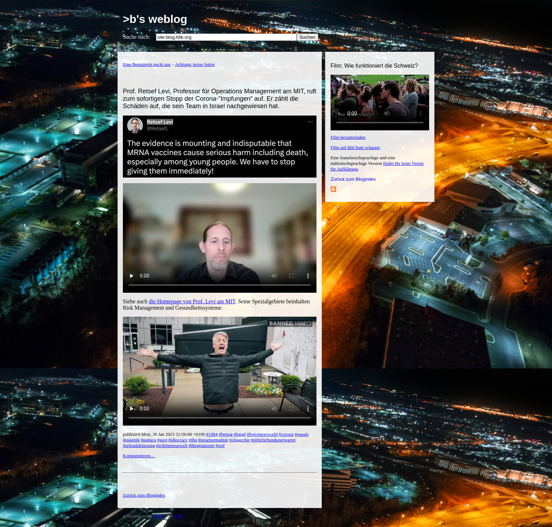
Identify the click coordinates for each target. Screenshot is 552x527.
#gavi (162, 439)
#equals (302, 434)
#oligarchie (239, 439)
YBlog (159, 516)
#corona (286, 434)
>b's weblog (155, 19)
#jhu (193, 439)
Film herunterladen (348, 137)
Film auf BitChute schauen (355, 147)
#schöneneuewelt (172, 445)
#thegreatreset (201, 445)
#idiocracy (178, 439)
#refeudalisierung (139, 445)
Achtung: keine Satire (195, 64)
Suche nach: (136, 37)
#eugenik (131, 439)
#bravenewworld (262, 434)
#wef (220, 445)
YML (179, 516)
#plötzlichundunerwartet (273, 439)
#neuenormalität (213, 439)
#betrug (226, 434)
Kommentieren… (139, 455)
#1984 (212, 434)
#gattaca (148, 439)
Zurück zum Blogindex (353, 179)
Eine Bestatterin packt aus (146, 64)
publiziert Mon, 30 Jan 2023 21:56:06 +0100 (164, 434)
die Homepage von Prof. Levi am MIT (192, 301)
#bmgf (240, 434)
